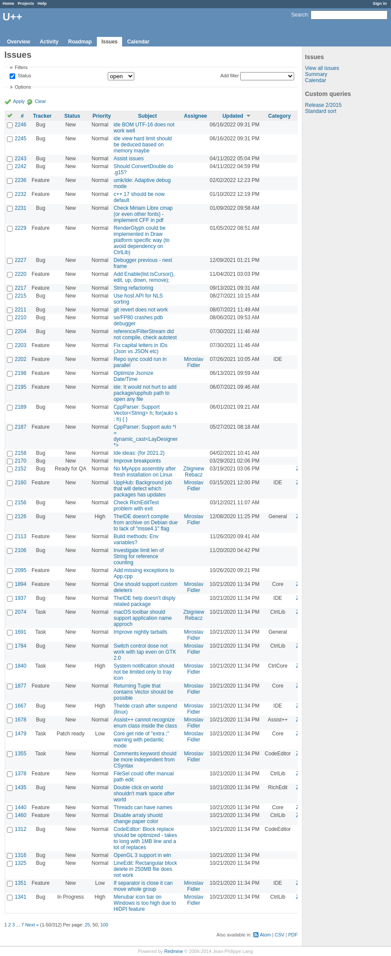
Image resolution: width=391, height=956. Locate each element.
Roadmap (80, 42)
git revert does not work (140, 310)
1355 (21, 754)
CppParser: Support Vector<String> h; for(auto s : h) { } (145, 413)
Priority (102, 116)
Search (299, 15)
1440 (21, 807)
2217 (21, 288)
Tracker (42, 116)
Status (24, 76)
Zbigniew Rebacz (193, 472)
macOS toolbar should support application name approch (142, 618)
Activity (49, 42)
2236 (21, 180)
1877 (21, 686)
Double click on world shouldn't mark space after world (143, 793)
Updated (232, 116)
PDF (293, 934)
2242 (21, 166)
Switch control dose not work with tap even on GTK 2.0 (144, 652)
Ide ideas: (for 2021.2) (138, 453)
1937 (21, 598)
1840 (21, 666)
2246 (21, 125)
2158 (21, 453)
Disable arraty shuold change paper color (137, 818)
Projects (26, 3)
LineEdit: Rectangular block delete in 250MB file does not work (145, 869)
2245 (21, 139)
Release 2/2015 (323, 105)
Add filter (229, 75)
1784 (21, 646)
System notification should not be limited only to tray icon (143, 672)
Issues (109, 42)
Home (8, 3)
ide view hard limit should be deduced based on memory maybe (142, 145)
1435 (21, 787)
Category (279, 116)
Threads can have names (142, 807)
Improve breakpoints (137, 461)
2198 (21, 373)
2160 (21, 483)
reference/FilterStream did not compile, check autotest (144, 334)
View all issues (322, 68)
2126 (21, 516)
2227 (21, 260)
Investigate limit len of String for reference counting (138, 556)
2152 (21, 469)
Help (42, 3)
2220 (21, 274)
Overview (18, 42)
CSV (279, 934)
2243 (21, 158)
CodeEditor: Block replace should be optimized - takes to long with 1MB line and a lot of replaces (145, 838)
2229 (21, 228)
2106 (21, 550)
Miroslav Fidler (194, 362)
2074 (21, 612)
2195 (21, 387)
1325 (21, 863)
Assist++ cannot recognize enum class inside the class (145, 723)
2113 (21, 536)
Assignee (195, 116)
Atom (265, 934)
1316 (21, 855)
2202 (21, 359)
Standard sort (320, 111)
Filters (21, 67)
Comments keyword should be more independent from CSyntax (144, 760)
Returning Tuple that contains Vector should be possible (143, 692)
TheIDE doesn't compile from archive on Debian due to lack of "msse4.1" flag (145, 522)
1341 (21, 897)
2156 (21, 503)
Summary (316, 74)
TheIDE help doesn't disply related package (144, 601)
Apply (19, 101)
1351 (21, 883)
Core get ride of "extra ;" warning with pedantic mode (141, 740)
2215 (21, 296)
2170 (21, 461)
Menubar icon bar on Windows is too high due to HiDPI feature (144, 903)
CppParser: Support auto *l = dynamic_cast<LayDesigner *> (145, 436)
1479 (21, 734)
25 (87, 924)
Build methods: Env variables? (135, 539)
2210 (21, 317)
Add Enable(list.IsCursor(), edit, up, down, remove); (144, 277)
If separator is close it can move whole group (142, 886)
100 (104, 924)
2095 (21, 570)
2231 (21, 208)
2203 (21, 345)
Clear (40, 101)
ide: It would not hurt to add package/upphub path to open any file (144, 393)
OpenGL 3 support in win (142, 855)
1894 (21, 584)
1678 (21, 720)
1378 (21, 774)
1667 (21, 706)
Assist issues (128, 158)
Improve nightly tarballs (140, 632)
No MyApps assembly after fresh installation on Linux (144, 472)
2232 (21, 194)
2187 (21, 427)
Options (23, 86)
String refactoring (133, 288)
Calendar (138, 42)
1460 (21, 815)
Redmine (173, 951)
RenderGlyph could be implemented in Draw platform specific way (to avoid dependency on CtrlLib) (141, 240)
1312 (21, 829)
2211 (21, 310)
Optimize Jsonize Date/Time (133, 376)
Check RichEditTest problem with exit (136, 506)
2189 (21, 407)
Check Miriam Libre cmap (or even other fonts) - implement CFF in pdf (142, 214)
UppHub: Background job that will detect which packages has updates (142, 489)
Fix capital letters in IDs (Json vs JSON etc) (140, 348)
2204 (21, 331)
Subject (147, 116)
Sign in (380, 3)
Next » (32, 924)
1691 (21, 632)
